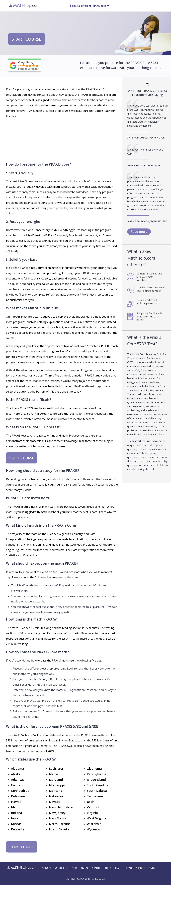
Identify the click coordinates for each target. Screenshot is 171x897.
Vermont (93, 807)
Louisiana (56, 769)
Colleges (140, 868)
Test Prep (127, 868)
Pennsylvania (96, 774)
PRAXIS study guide (97, 375)
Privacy (151, 868)
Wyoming (94, 829)
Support (107, 868)
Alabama (17, 769)
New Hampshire (61, 807)
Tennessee (95, 796)
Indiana (16, 813)
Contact (96, 868)
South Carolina (97, 785)
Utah (90, 802)
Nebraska (56, 796)
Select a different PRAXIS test (88, 5)
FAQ (117, 868)
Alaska (16, 774)
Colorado (17, 785)
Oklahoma (94, 769)
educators (28, 386)
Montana (55, 791)
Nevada (54, 802)
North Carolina (60, 824)
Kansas (16, 824)
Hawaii (16, 802)
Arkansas (17, 780)
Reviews (84, 868)
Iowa (14, 818)
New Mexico (58, 818)
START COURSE (26, 39)
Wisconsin (94, 824)
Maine (53, 774)
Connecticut (20, 791)
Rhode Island (96, 780)
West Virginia (96, 818)
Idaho (15, 807)
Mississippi (57, 785)
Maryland (56, 780)
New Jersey (57, 813)
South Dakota (97, 791)
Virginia (92, 813)
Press (74, 868)
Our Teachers (61, 868)
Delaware (18, 796)
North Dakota (59, 829)
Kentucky (18, 829)
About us (46, 868)
